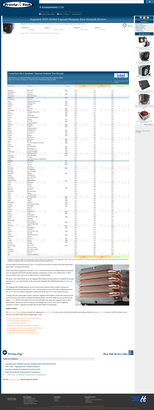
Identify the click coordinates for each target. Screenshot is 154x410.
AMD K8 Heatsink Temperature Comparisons (22, 372)
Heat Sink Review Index (118, 354)
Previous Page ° (13, 354)
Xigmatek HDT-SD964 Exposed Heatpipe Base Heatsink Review (68, 19)
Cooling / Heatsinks (58, 29)
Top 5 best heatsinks (14, 312)
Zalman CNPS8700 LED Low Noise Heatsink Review (22, 333)
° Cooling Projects (139, 31)
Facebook (57, 398)
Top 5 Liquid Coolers (29, 402)
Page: (32, 33)
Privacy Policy (88, 402)
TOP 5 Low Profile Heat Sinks (59, 12)
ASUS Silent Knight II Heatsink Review (18, 321)
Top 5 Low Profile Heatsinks (31, 401)
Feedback (87, 398)
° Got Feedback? (139, 24)
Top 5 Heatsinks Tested (29, 399)
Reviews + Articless (64, 14)
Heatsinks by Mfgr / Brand (30, 403)
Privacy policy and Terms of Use (95, 406)
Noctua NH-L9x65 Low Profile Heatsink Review (144, 121)
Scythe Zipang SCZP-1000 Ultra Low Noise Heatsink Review (25, 328)
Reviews (27, 33)
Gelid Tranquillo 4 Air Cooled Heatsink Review (144, 77)
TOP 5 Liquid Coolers (75, 12)
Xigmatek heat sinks (14, 379)
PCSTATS (138, 132)
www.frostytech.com (68, 406)
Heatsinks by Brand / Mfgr (48, 14)
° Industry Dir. (138, 29)
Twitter (56, 399)
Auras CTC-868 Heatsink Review (16, 323)
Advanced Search (77, 14)
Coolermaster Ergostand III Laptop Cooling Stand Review (144, 91)
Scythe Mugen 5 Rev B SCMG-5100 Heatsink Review (144, 62)
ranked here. (48, 312)
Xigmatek (32, 29)
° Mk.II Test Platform (140, 25)
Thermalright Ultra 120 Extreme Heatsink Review (21, 330)
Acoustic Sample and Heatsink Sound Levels (22, 369)
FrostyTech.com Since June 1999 (11, 399)
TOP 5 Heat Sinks (44, 12)
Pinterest (57, 401)
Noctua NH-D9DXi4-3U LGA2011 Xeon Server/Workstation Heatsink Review (144, 106)
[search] (91, 2)
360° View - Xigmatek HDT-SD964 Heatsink (22, 367)
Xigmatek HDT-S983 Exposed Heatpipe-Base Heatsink (23, 326)
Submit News (88, 401)
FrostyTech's (101, 312)
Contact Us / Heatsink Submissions (93, 399)
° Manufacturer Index (140, 28)
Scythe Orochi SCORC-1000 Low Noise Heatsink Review (24, 318)
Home (22, 33)
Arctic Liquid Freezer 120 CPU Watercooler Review (144, 48)
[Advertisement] (68, 51)
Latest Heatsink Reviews (30, 398)
